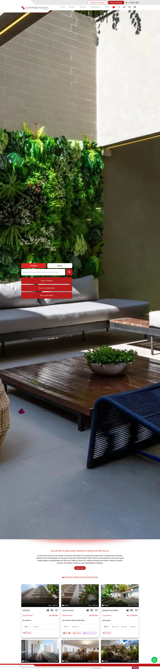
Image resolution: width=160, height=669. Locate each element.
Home (62, 7)
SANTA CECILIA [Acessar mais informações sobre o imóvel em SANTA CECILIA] (68, 610)
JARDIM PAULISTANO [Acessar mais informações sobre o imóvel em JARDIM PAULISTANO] (110, 610)
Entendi (135, 667)
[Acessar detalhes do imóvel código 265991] (80, 631)
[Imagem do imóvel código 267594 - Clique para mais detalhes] (120, 651)
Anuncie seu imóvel (97, 2)
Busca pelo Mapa (46, 295)
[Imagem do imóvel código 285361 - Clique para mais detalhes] (40, 595)
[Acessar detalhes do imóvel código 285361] (40, 631)
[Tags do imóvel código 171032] (120, 605)
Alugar (59, 266)
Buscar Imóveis (116, 2)
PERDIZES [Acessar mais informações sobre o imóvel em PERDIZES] (26, 610)
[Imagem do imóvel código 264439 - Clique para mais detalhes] (80, 651)
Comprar (33, 266)
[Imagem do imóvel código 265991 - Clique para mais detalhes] (80, 595)
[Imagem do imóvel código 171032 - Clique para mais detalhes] (120, 595)
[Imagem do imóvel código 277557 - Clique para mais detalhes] (40, 651)
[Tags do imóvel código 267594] (120, 661)
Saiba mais (80, 568)
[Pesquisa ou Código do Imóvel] (43, 272)
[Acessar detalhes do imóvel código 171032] (119, 631)
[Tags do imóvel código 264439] (80, 661)
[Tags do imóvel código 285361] (40, 605)
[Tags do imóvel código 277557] (40, 661)
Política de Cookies (97, 667)
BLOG (107, 7)
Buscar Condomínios (47, 288)
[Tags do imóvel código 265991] (80, 605)
